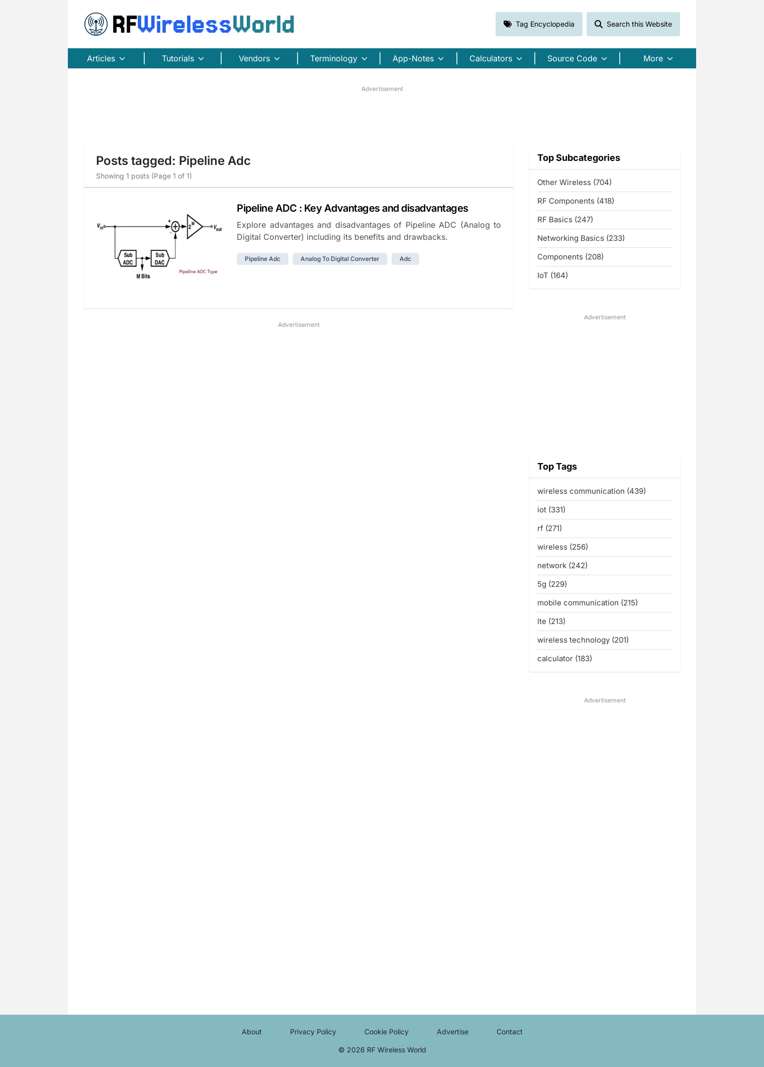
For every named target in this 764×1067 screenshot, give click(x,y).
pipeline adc (262, 258)
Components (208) (570, 256)
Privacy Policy (313, 1031)
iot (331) (551, 509)
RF (189, 24)
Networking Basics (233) (581, 238)
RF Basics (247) (565, 219)
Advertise (452, 1031)
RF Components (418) (575, 201)
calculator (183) (564, 658)
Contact (510, 1031)
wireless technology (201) (583, 640)
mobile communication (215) (587, 602)
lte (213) (551, 621)
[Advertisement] (382, 116)
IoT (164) (552, 275)
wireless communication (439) (591, 491)
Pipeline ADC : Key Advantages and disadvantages (352, 208)
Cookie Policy (386, 1031)
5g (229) (552, 584)
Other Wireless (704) (574, 182)
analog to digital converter (340, 258)
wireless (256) (562, 547)
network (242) (562, 565)
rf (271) (549, 528)
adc (405, 258)
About (252, 1031)
